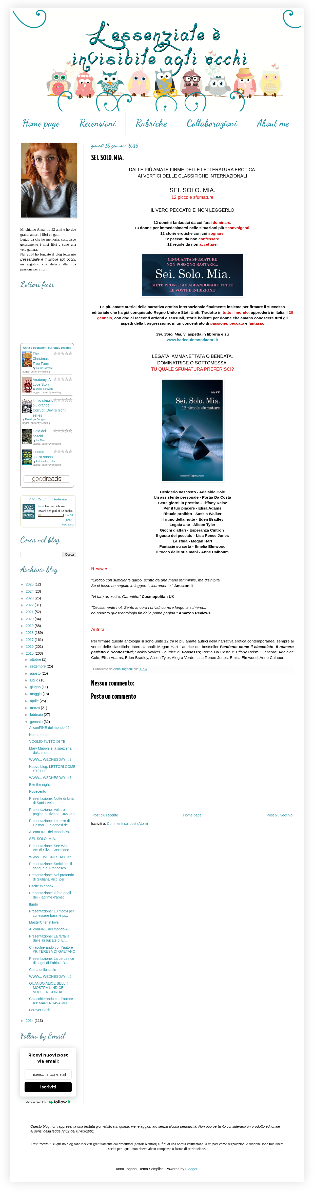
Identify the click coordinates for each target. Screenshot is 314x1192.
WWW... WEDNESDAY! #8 (50, 759)
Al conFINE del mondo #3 (49, 929)
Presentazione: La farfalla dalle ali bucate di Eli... (49, 938)
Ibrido (33, 904)
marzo (35, 708)
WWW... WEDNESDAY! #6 (50, 857)
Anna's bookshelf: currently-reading (47, 347)
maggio (36, 694)
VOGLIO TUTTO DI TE (47, 741)
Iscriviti (48, 1087)
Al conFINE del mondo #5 (49, 728)
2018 (30, 633)
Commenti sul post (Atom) (127, 824)
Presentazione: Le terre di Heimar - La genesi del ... (50, 823)
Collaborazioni (212, 123)
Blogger (191, 1169)
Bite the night (39, 785)
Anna (41, 506)
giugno (36, 687)
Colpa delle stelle (42, 970)
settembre (38, 666)
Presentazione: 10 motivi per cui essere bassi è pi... (51, 913)
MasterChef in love (44, 922)
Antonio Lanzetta (45, 461)
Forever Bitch (39, 1010)
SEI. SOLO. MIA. (42, 839)
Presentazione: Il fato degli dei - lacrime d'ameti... (50, 895)
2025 (30, 584)
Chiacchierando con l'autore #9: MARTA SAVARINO (51, 1001)
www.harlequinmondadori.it (192, 340)
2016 (30, 646)
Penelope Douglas (35, 419)
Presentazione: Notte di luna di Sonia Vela (51, 800)
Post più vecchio (279, 815)
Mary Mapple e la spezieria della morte (50, 750)
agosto (36, 673)
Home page (41, 123)
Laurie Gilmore (44, 368)
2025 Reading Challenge (48, 499)
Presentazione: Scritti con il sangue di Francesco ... (50, 866)
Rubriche (151, 123)
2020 (30, 619)
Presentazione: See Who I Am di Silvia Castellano (49, 848)
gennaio (37, 722)
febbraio (37, 715)
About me (273, 123)
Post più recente (105, 815)
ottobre (36, 659)
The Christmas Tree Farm (41, 359)
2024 (30, 591)
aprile (35, 701)
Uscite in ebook (41, 886)
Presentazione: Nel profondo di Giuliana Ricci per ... (51, 877)
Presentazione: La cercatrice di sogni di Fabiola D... (51, 960)
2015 (30, 653)
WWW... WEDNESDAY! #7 (50, 778)
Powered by (48, 1102)
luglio (34, 680)
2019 (30, 626)
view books (68, 524)
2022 (30, 605)
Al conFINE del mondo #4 (49, 832)
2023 (30, 598)
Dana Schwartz (44, 388)
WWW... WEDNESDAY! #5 (50, 976)
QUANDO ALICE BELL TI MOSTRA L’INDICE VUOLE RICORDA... (49, 987)
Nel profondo (39, 735)
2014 (30, 1021)
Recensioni (97, 123)
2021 (30, 612)
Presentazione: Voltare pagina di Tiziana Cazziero (51, 812)
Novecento (37, 791)
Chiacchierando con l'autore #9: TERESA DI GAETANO (52, 949)
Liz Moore (41, 440)
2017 (30, 640)
